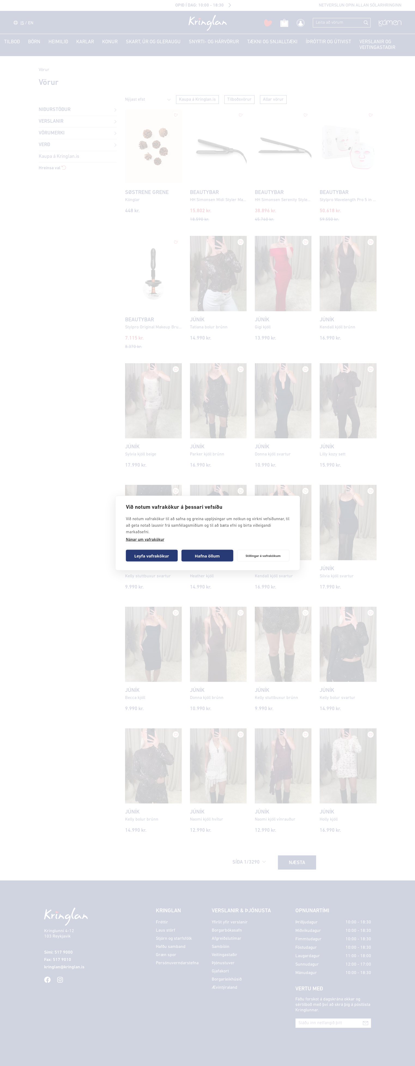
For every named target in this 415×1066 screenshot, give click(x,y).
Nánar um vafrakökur (145, 540)
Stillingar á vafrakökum (263, 555)
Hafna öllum (207, 555)
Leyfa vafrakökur (151, 555)
